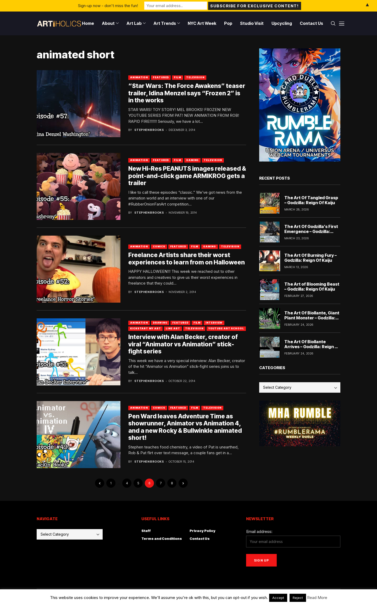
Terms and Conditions (161, 538)
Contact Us (200, 538)
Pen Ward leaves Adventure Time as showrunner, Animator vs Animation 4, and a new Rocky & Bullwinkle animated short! (185, 427)
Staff (146, 531)
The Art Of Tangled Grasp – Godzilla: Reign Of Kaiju (311, 200)
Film (177, 77)
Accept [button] (278, 598)
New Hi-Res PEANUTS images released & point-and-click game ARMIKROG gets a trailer (187, 176)
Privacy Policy (202, 531)
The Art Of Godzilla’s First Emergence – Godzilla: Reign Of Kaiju (311, 231)
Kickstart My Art (145, 328)
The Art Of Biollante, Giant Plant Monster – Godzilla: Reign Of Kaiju (311, 317)
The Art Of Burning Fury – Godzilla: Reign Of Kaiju (310, 258)
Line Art (173, 328)
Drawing (160, 322)
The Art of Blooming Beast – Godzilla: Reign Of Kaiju (311, 286)
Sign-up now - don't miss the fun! (108, 5)
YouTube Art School (226, 328)
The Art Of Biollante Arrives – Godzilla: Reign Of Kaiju (312, 346)
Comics (159, 246)
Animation (139, 77)
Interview (214, 322)
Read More (317, 597)
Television (195, 77)
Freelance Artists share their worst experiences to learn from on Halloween (186, 258)
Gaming (192, 160)
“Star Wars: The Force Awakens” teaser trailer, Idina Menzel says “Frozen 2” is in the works (186, 93)
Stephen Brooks (149, 130)
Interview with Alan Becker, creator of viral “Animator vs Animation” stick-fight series (183, 344)
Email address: (259, 531)
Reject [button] (298, 598)
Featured (161, 77)
